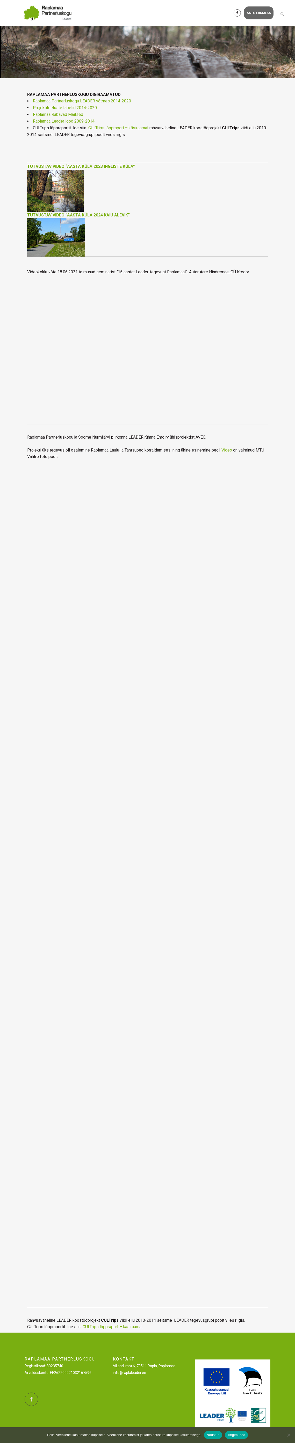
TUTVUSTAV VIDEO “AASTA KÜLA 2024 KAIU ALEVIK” (78, 215)
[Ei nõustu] (288, 1435)
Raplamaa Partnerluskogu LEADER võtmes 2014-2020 (82, 101)
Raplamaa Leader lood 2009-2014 (64, 121)
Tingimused (236, 1435)
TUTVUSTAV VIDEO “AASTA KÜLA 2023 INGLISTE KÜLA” (81, 166)
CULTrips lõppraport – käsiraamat (118, 127)
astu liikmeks (256, 13)
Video (226, 450)
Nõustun (213, 1435)
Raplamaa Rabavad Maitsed (58, 114)
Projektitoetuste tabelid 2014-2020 (65, 107)
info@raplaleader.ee (129, 1373)
